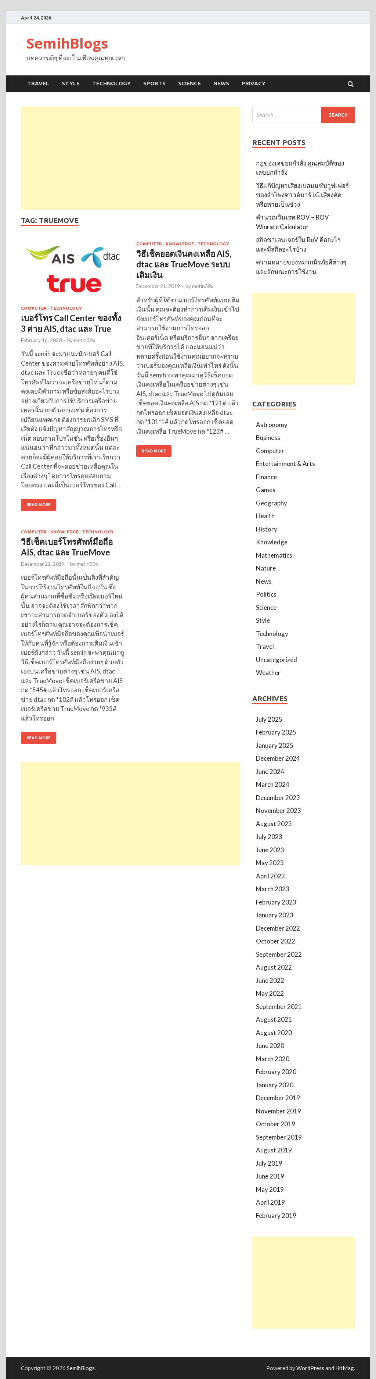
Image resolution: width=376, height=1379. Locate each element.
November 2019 (278, 1111)
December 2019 (278, 1098)
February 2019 (276, 1215)
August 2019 (274, 1150)
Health (265, 516)
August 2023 (274, 824)
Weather (268, 672)
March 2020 (272, 1059)
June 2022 (270, 980)
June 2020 (270, 1045)
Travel (38, 83)
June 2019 (270, 1176)
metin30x (84, 340)
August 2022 (274, 967)
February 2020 (276, 1072)
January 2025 (274, 745)
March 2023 (272, 889)
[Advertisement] (130, 158)
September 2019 (279, 1137)
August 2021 (274, 1019)
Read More (38, 504)
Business (268, 437)
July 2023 (269, 836)
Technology (111, 83)
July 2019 (269, 1163)
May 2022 (270, 993)
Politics (266, 594)
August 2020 (274, 1033)
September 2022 (279, 954)
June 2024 (270, 771)
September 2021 (279, 1006)
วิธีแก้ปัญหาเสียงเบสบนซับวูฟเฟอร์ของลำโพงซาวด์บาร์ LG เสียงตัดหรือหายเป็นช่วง (302, 195)
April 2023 (270, 876)
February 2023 (276, 902)
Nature (266, 568)
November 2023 (278, 810)
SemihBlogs (67, 43)
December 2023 (278, 798)
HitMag (344, 1368)
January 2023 (274, 915)
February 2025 (276, 732)
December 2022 (278, 928)
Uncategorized (276, 660)
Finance (266, 477)
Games (265, 490)
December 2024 (278, 758)
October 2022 (275, 941)
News (221, 83)
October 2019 (275, 1124)
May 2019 (270, 1189)
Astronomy (272, 425)
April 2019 (270, 1202)
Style (71, 83)
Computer (34, 308)
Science (189, 83)
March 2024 (272, 784)
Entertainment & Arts (285, 464)
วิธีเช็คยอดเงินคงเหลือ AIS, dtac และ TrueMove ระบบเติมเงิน (183, 264)
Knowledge (180, 243)
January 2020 (274, 1085)
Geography (271, 503)
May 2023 (270, 863)
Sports (154, 83)
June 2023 (270, 850)
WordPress (310, 1368)
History (266, 529)
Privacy (253, 83)
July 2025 (269, 719)
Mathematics (274, 555)
